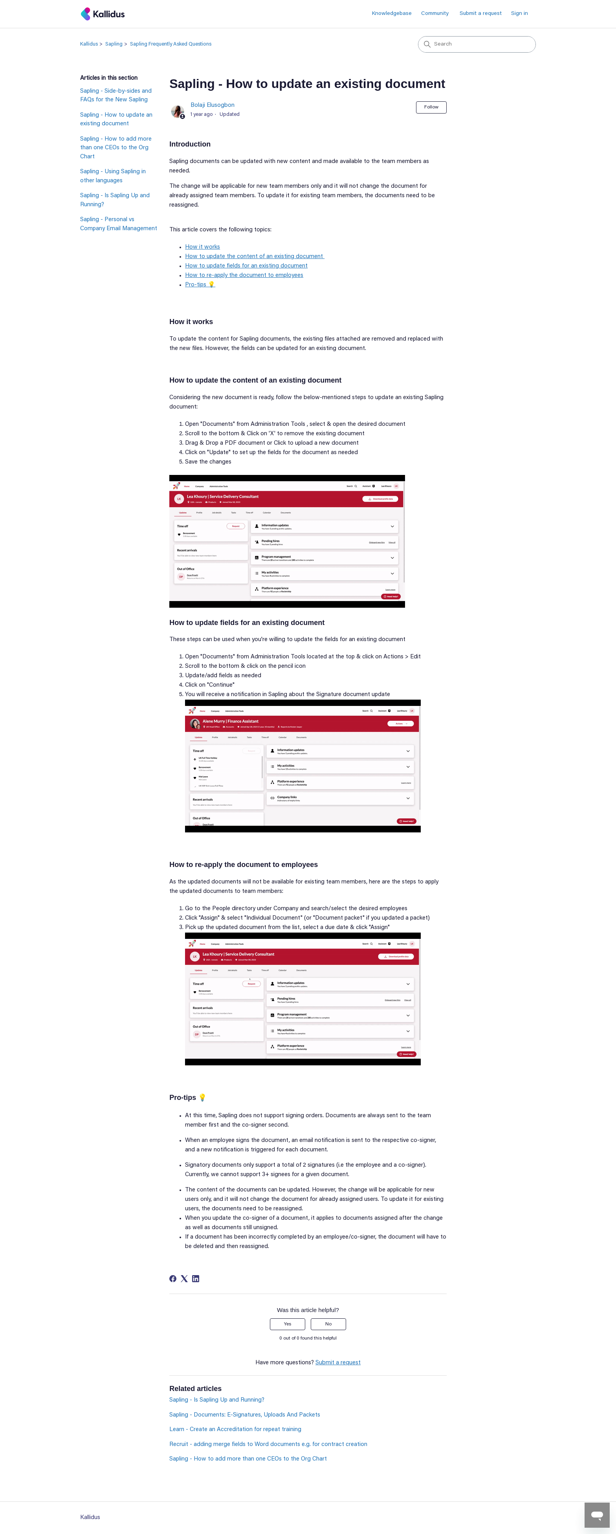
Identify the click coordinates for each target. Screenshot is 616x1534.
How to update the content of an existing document (254, 257)
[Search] (476, 44)
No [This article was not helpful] (328, 1324)
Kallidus (89, 44)
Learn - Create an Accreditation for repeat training (235, 1430)
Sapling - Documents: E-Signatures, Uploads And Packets (244, 1415)
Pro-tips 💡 (200, 285)
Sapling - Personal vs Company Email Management (118, 224)
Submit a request (481, 13)
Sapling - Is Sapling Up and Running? (115, 200)
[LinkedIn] (195, 1278)
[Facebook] (172, 1278)
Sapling (114, 44)
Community (435, 13)
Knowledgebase (392, 13)
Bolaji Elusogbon (213, 105)
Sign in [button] (519, 13)
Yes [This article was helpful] (287, 1324)
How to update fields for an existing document (246, 266)
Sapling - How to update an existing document (116, 119)
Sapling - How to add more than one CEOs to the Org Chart (116, 148)
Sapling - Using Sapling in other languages (113, 176)
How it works (202, 247)
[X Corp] (184, 1278)
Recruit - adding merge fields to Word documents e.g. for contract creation (268, 1445)
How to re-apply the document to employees (244, 276)
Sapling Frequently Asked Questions (170, 44)
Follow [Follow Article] (431, 107)
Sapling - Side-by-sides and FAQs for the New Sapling (116, 95)
